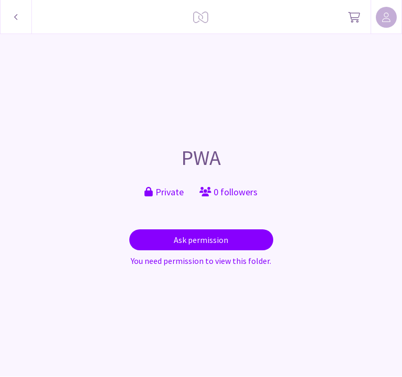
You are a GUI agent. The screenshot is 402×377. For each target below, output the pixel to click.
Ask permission (201, 240)
